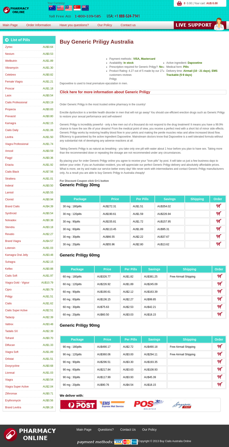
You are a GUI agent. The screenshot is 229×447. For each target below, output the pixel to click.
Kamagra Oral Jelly (16, 254)
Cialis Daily (11, 130)
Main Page (10, 25)
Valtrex (9, 324)
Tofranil (9, 338)
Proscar (9, 88)
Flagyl (8, 157)
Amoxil (9, 151)
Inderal (9, 185)
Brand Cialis (12, 206)
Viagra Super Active (17, 386)
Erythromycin (13, 400)
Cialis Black (12, 171)
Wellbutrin (11, 60)
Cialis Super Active (16, 310)
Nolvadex (10, 220)
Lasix (8, 95)
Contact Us (128, 429)
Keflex (9, 268)
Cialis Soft (11, 275)
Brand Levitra (13, 407)
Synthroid (11, 213)
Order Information (38, 25)
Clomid (9, 199)
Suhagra (10, 261)
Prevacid (10, 116)
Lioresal (10, 372)
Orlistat (9, 358)
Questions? (106, 429)
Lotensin (10, 248)
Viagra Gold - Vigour (17, 282)
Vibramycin (11, 67)
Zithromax (11, 393)
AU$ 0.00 (212, 3)
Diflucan (10, 345)
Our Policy (105, 25)
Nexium (9, 53)
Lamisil (9, 192)
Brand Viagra (13, 241)
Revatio (9, 234)
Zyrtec (9, 47)
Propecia (10, 109)
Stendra (10, 227)
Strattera (10, 178)
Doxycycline (12, 365)
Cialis (8, 303)
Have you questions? (74, 25)
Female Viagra (14, 81)
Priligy (9, 296)
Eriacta (9, 164)
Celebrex (10, 74)
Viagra (9, 379)
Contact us (128, 25)
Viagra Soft (11, 352)
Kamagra (10, 123)
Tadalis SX (11, 331)
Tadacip (9, 317)
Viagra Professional (16, 144)
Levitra (9, 137)
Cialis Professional (16, 102)
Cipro (8, 289)
